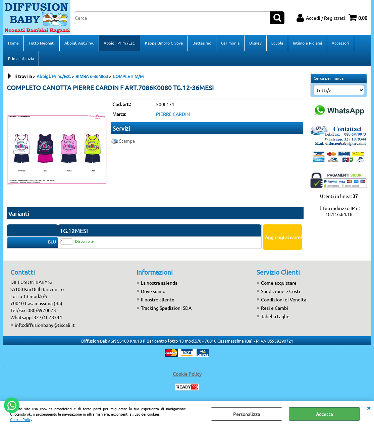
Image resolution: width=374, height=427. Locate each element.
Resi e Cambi (274, 308)
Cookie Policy (21, 419)
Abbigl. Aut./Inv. (79, 43)
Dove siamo (153, 291)
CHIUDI (369, 407)
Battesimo (202, 43)
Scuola (277, 43)
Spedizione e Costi (280, 291)
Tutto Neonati (42, 43)
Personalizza (246, 414)
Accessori (340, 43)
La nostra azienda (159, 283)
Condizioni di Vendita (283, 299)
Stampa (127, 141)
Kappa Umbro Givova (164, 43)
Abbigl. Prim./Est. (119, 43)
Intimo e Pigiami (307, 43)
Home (13, 43)
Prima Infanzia (21, 58)
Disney (255, 43)
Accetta (324, 414)
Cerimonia (230, 43)
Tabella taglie (275, 316)
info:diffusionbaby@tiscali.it (45, 325)
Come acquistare (279, 283)
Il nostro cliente (157, 299)
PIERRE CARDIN (173, 114)
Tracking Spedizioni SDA (166, 308)
